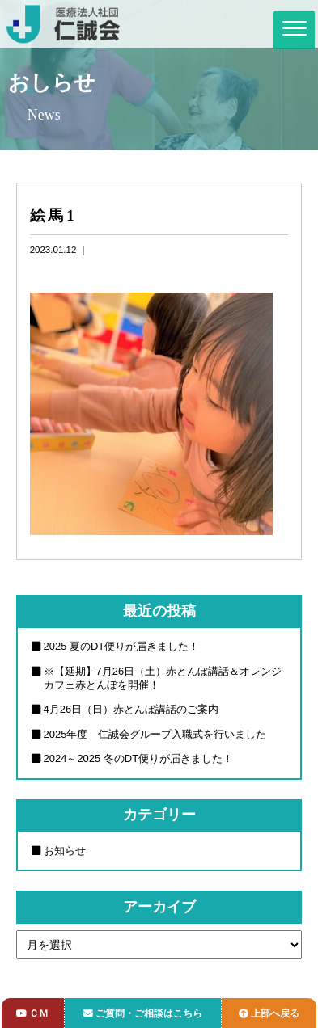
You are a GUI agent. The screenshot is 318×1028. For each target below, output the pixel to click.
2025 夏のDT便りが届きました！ (122, 646)
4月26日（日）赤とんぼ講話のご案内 (131, 709)
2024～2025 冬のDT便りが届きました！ (139, 758)
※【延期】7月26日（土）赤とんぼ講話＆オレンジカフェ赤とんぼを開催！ (163, 678)
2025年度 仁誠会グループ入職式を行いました (155, 734)
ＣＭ (32, 1013)
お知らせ (65, 851)
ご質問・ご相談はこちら (142, 1013)
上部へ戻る (269, 1013)
